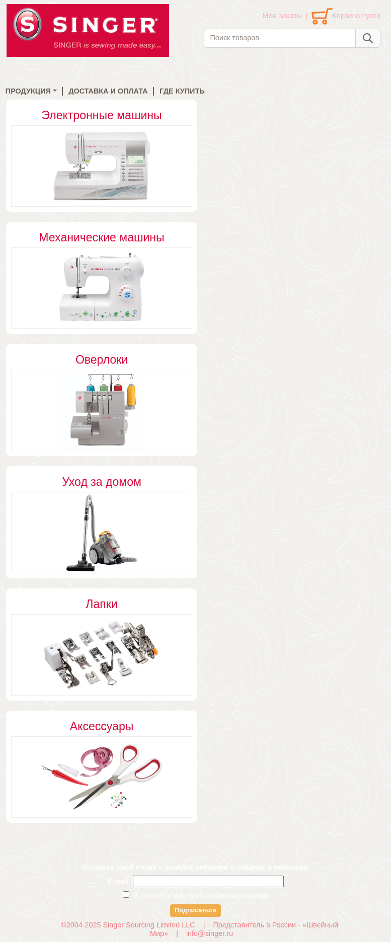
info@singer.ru (209, 933)
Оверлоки (101, 359)
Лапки (101, 604)
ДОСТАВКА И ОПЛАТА (107, 91)
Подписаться (195, 910)
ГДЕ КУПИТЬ (182, 91)
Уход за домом (101, 481)
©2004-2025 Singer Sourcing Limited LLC (128, 925)
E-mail (118, 881)
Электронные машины (101, 115)
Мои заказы (282, 16)
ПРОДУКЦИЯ (28, 91)
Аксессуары (102, 726)
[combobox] (280, 38)
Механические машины (101, 237)
